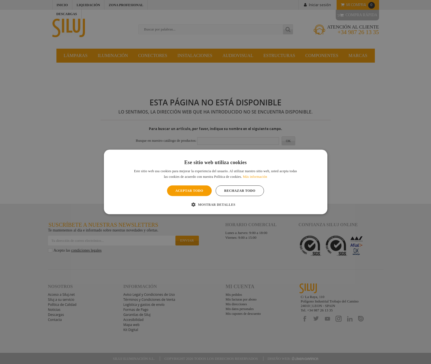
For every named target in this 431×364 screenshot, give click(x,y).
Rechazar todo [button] (240, 191)
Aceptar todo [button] (189, 191)
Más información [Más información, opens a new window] (255, 177)
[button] (215, 204)
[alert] (215, 182)
